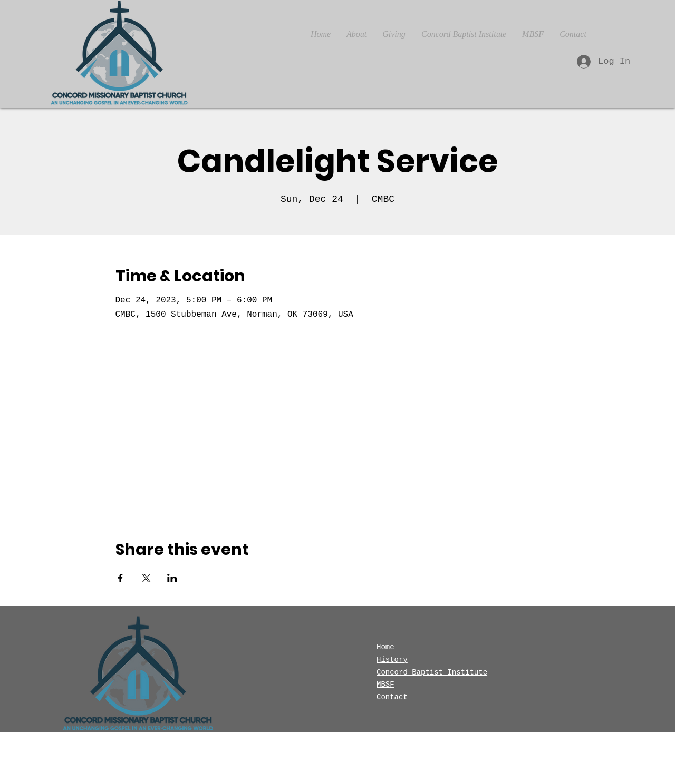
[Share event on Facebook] (120, 578)
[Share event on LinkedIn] (172, 578)
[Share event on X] (146, 578)
